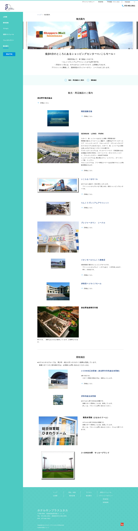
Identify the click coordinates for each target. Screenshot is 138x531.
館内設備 (72, 495)
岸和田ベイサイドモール (91, 284)
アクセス (89, 492)
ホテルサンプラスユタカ (52, 510)
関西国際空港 (86, 111)
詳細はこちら (43, 103)
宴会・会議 (72, 492)
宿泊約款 (105, 499)
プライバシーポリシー (106, 495)
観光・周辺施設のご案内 (74, 80)
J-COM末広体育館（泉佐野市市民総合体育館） (101, 371)
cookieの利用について (43, 527)
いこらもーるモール (89, 179)
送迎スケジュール (105, 492)
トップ (55, 492)
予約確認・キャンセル (113, 1)
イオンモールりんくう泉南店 (93, 260)
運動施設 (92, 80)
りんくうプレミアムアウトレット (95, 203)
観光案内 (89, 495)
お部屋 (55, 495)
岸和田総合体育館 (88, 396)
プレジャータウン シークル (93, 223)
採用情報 (105, 502)
